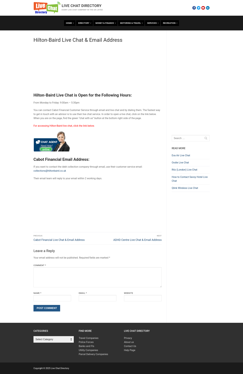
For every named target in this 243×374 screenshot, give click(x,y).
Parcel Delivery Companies (93, 354)
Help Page (129, 350)
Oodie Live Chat (180, 162)
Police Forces (86, 342)
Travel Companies (88, 338)
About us (129, 342)
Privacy (128, 338)
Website (128, 293)
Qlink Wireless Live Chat (185, 188)
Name (37, 293)
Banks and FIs (86, 346)
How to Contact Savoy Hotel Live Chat (190, 179)
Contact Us (130, 346)
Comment (39, 265)
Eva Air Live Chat (181, 155)
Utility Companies (88, 350)
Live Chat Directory (82, 6)
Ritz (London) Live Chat (184, 169)
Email (83, 293)
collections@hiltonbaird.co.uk (49, 170)
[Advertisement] (97, 69)
